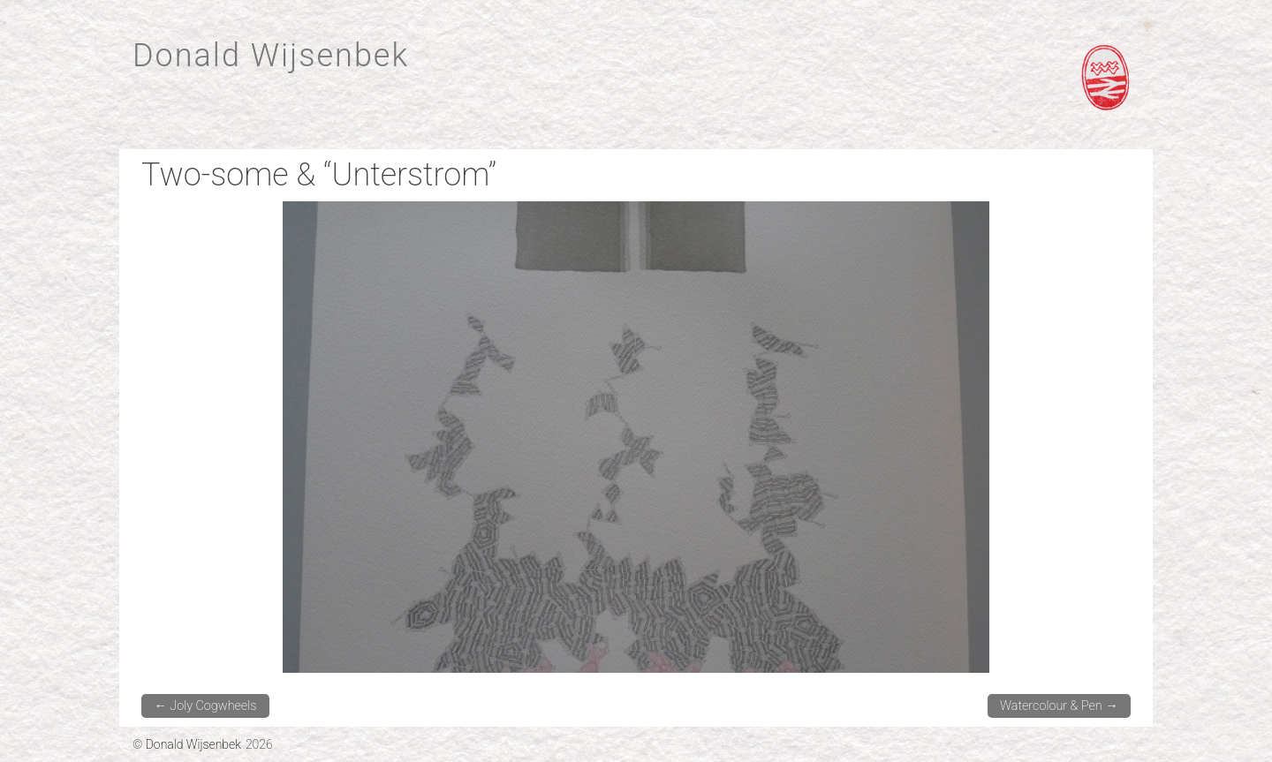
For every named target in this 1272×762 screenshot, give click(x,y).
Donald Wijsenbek (270, 55)
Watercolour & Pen (1059, 705)
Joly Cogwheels (205, 705)
